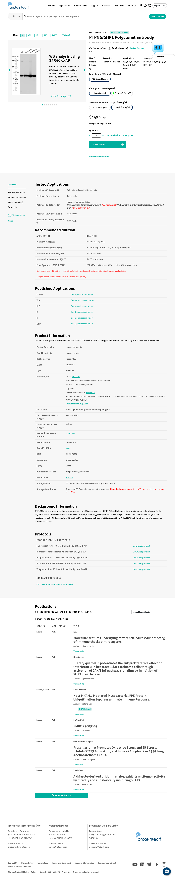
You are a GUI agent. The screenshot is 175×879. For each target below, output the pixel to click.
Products (51, 6)
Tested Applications (16, 192)
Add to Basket (99, 144)
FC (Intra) (66, 35)
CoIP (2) (88, 612)
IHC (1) (67, 612)
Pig (66, 618)
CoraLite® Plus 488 (122, 93)
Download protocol (141, 546)
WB (29, 35)
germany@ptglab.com (99, 847)
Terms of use (42, 863)
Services (106, 6)
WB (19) (59, 612)
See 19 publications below (82, 300)
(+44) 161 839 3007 (57, 843)
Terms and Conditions (61, 863)
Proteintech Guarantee (99, 156)
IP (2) (80, 612)
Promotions (119, 6)
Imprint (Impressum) (107, 863)
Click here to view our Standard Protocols (54, 584)
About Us (132, 6)
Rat (53, 618)
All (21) (39, 612)
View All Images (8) (61, 96)
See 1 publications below (82, 294)
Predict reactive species (77, 404)
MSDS (10, 221)
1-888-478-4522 (15, 843)
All (23, 35)
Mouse (46, 618)
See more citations (61, 795)
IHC (45, 35)
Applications (64, 6)
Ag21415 (76, 376)
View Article (78, 651)
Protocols (12, 207)
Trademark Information (84, 863)
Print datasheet (16, 215)
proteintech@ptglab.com (19, 847)
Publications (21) (15, 202)
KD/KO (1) (49, 612)
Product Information (17, 197)
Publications (118, 48)
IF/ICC (54, 35)
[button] (167, 871)
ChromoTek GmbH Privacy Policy (22, 872)
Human (38, 618)
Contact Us (12, 863)
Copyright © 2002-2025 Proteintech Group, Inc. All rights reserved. (69, 872)
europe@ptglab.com (58, 847)
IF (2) (74, 612)
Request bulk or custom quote (119, 135)
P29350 (69, 477)
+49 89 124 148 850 (98, 843)
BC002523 (90, 392)
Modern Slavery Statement (19, 866)
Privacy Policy (27, 863)
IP (37, 35)
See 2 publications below (82, 312)
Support (94, 6)
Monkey (60, 618)
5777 (68, 448)
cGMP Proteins (80, 6)
